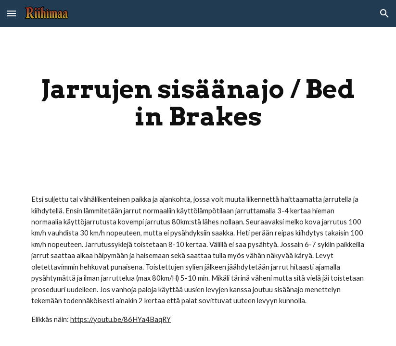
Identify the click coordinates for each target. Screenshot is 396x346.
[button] (11, 13)
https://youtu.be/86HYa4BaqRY (120, 319)
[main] (198, 102)
